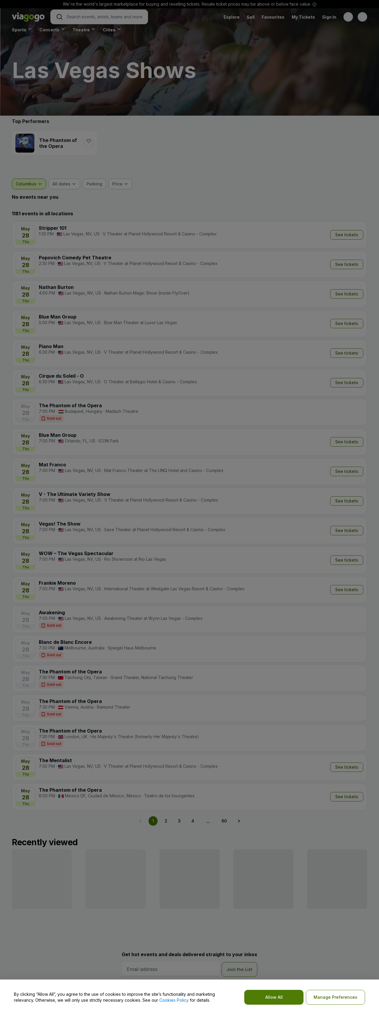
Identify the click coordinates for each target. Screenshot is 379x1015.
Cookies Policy (174, 1000)
